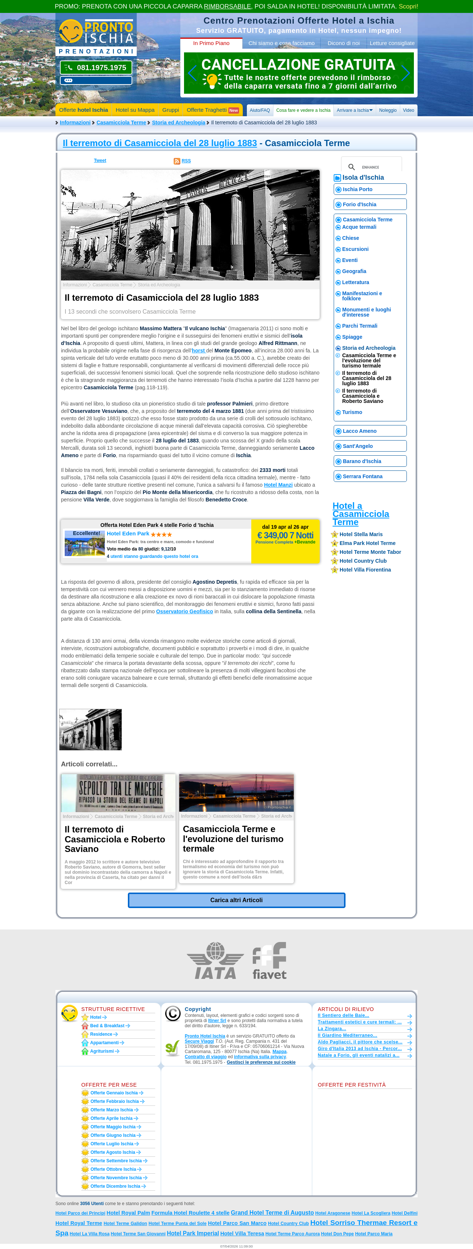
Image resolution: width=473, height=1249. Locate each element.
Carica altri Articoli (236, 900)
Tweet (100, 160)
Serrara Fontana (362, 476)
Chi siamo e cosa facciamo (281, 43)
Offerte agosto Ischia (113, 1152)
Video (408, 110)
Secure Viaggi (199, 1041)
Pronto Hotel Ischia (205, 1036)
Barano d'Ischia (362, 461)
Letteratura (355, 282)
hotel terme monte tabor (370, 552)
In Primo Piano (211, 43)
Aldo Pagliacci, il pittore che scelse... (360, 1042)
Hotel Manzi (278, 485)
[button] (261, 1062)
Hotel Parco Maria (373, 1233)
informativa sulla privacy (260, 1056)
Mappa (279, 1051)
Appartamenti (104, 1042)
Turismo (352, 412)
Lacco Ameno (360, 431)
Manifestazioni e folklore (362, 295)
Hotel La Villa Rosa (90, 1233)
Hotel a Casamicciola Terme (361, 514)
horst (199, 350)
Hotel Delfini (405, 1213)
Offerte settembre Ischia (116, 1160)
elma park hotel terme (367, 543)
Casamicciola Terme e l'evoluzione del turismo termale (369, 360)
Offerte (83, 110)
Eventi (350, 260)
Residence (101, 1034)
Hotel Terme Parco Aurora (292, 1233)
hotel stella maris (361, 534)
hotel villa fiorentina (365, 570)
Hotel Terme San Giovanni (138, 1233)
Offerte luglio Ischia (112, 1143)
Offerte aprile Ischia (112, 1118)
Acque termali (359, 227)
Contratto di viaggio (206, 1056)
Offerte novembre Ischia (116, 1177)
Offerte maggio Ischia (113, 1126)
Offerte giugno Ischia (113, 1135)
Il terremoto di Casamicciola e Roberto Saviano (362, 396)
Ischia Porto (357, 189)
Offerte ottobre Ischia (113, 1169)
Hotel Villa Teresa (242, 1233)
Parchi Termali (359, 326)
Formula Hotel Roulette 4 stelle (191, 1213)
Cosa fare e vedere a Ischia (303, 110)
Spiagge (352, 337)
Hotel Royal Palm (128, 1213)
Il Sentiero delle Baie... (343, 1015)
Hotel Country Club (288, 1223)
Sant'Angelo (358, 446)
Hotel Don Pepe (337, 1233)
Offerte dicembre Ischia (115, 1186)
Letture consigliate (392, 43)
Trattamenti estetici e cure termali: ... (360, 1022)
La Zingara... (332, 1028)
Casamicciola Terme (121, 122)
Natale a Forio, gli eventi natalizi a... (358, 1055)
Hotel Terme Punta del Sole (178, 1223)
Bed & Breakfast (107, 1025)
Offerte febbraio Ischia (115, 1101)
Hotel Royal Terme (78, 1223)
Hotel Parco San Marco (237, 1223)
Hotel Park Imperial (193, 1233)
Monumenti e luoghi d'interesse (366, 312)
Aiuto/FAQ (260, 110)
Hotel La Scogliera (371, 1213)
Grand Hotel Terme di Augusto (272, 1213)
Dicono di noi (344, 43)
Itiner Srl (217, 1020)
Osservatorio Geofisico (184, 611)
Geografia (354, 271)
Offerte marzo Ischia (112, 1109)
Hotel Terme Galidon (125, 1223)
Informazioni (75, 122)
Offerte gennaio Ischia (114, 1093)
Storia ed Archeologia (178, 122)
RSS (186, 160)
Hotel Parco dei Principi (80, 1213)
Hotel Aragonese (332, 1213)
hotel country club (363, 561)
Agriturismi (102, 1051)
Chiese (350, 238)
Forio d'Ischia (359, 204)
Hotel (95, 1017)
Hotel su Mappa (135, 110)
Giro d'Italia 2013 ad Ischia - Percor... (360, 1048)
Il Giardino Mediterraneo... (347, 1035)
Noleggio (388, 110)
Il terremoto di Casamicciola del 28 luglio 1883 (160, 143)
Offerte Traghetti (213, 110)
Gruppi (170, 110)
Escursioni (355, 249)
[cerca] (370, 167)
